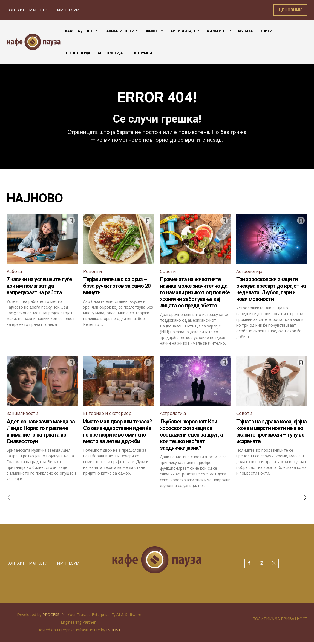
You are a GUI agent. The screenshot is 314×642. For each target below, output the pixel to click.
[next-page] (303, 498)
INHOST (113, 629)
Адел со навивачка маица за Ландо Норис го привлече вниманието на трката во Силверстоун (41, 431)
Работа (14, 271)
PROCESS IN (54, 614)
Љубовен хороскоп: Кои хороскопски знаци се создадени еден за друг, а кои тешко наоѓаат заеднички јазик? (191, 434)
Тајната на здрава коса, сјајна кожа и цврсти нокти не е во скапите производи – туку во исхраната (271, 431)
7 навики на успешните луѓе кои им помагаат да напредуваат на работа (39, 286)
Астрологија (249, 271)
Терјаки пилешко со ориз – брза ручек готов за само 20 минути (116, 286)
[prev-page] (11, 498)
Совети (168, 271)
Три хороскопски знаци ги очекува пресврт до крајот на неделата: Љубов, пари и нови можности (271, 289)
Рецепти (92, 271)
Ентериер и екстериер (107, 413)
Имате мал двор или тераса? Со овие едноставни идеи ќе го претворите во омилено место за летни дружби (117, 431)
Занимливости (22, 413)
